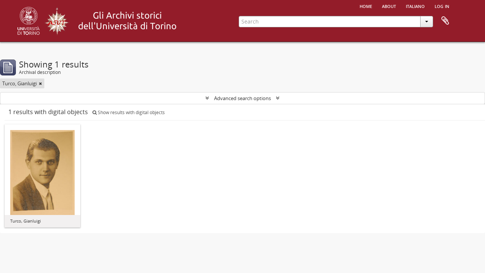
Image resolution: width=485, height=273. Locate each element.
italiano (415, 6)
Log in (442, 6)
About (389, 6)
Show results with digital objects (128, 112)
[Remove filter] (40, 83)
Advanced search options (242, 98)
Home (366, 6)
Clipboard (445, 20)
